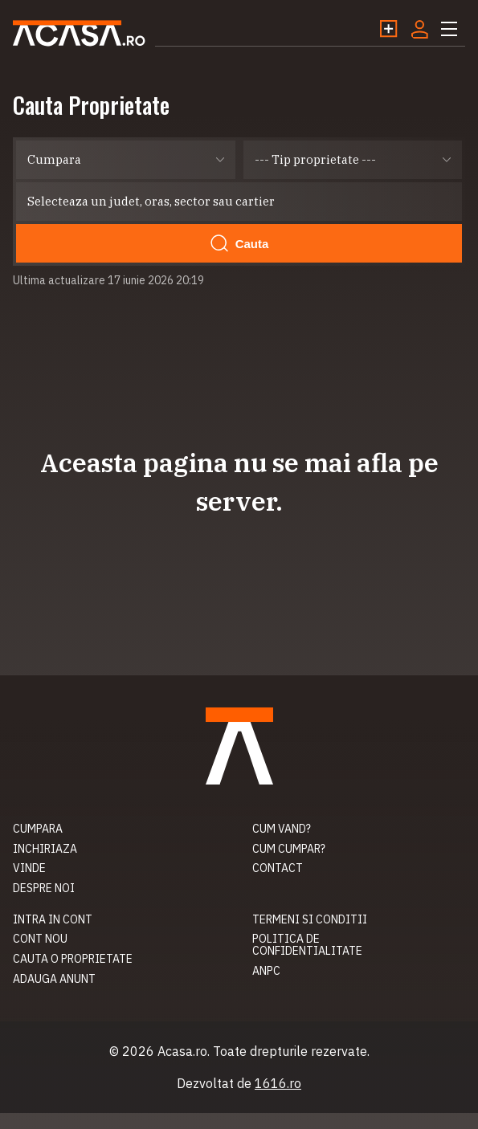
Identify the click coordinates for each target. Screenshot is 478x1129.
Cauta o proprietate (73, 959)
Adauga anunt (54, 979)
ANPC (266, 971)
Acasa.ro (79, 33)
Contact (277, 868)
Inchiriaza (45, 849)
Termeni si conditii (309, 919)
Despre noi (44, 888)
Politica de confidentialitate (307, 944)
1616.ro (278, 1083)
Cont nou (40, 938)
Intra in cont (52, 919)
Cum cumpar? (288, 849)
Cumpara (38, 828)
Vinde (29, 868)
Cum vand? (281, 828)
